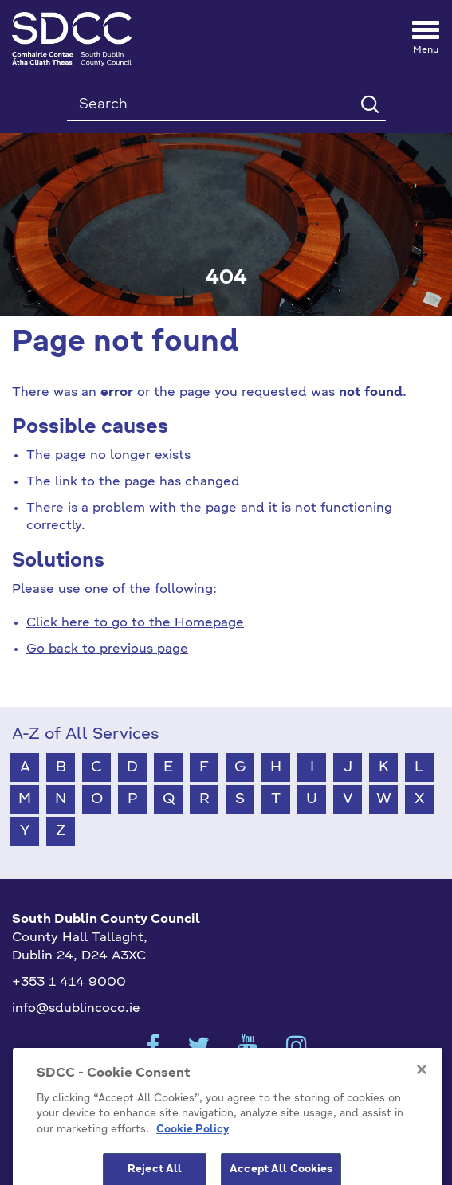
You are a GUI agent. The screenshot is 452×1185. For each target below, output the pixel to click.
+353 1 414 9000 (69, 982)
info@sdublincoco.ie (76, 1009)
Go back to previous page (107, 649)
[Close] (421, 1095)
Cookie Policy (192, 1156)
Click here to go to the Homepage (135, 623)
